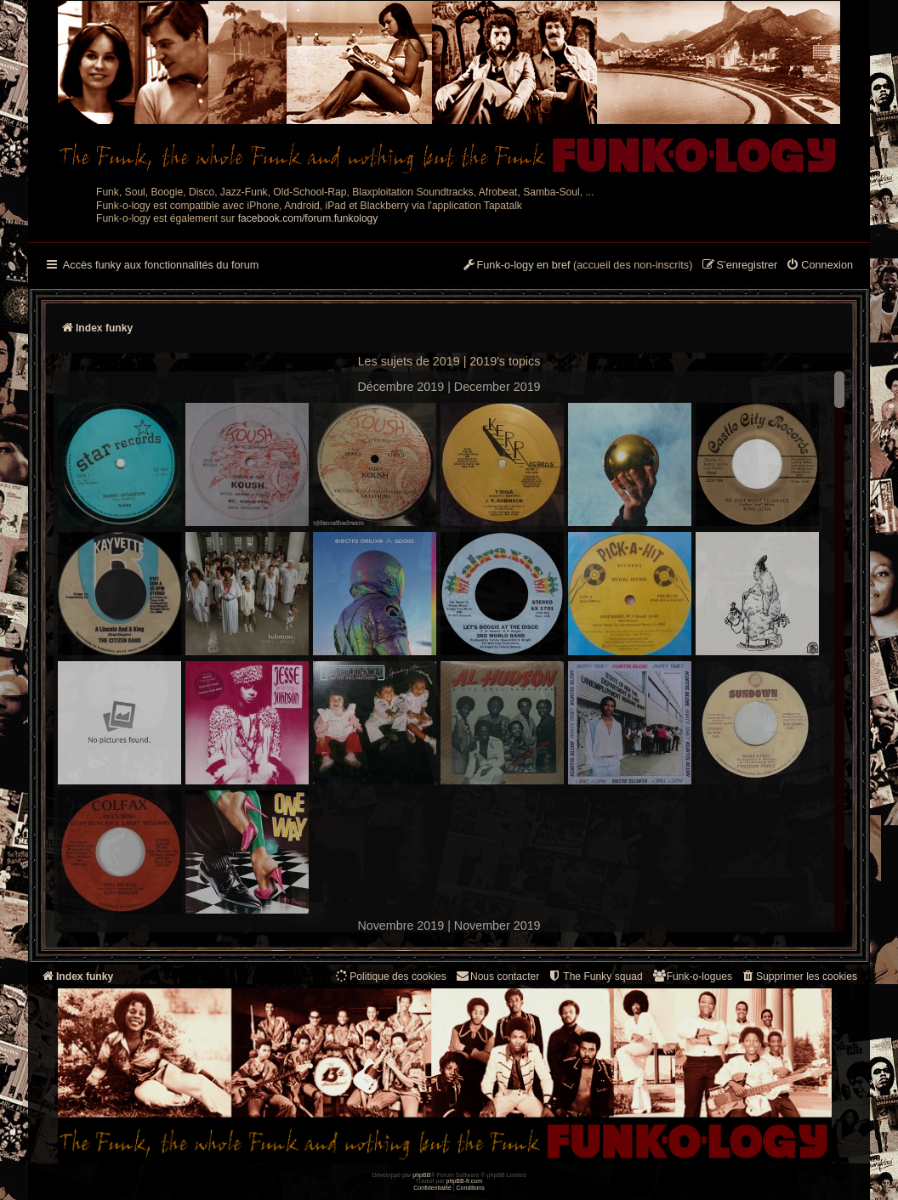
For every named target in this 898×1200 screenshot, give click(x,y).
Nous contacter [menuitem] (497, 976)
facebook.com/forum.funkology (308, 218)
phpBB (421, 1175)
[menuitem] (819, 266)
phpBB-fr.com (464, 1181)
